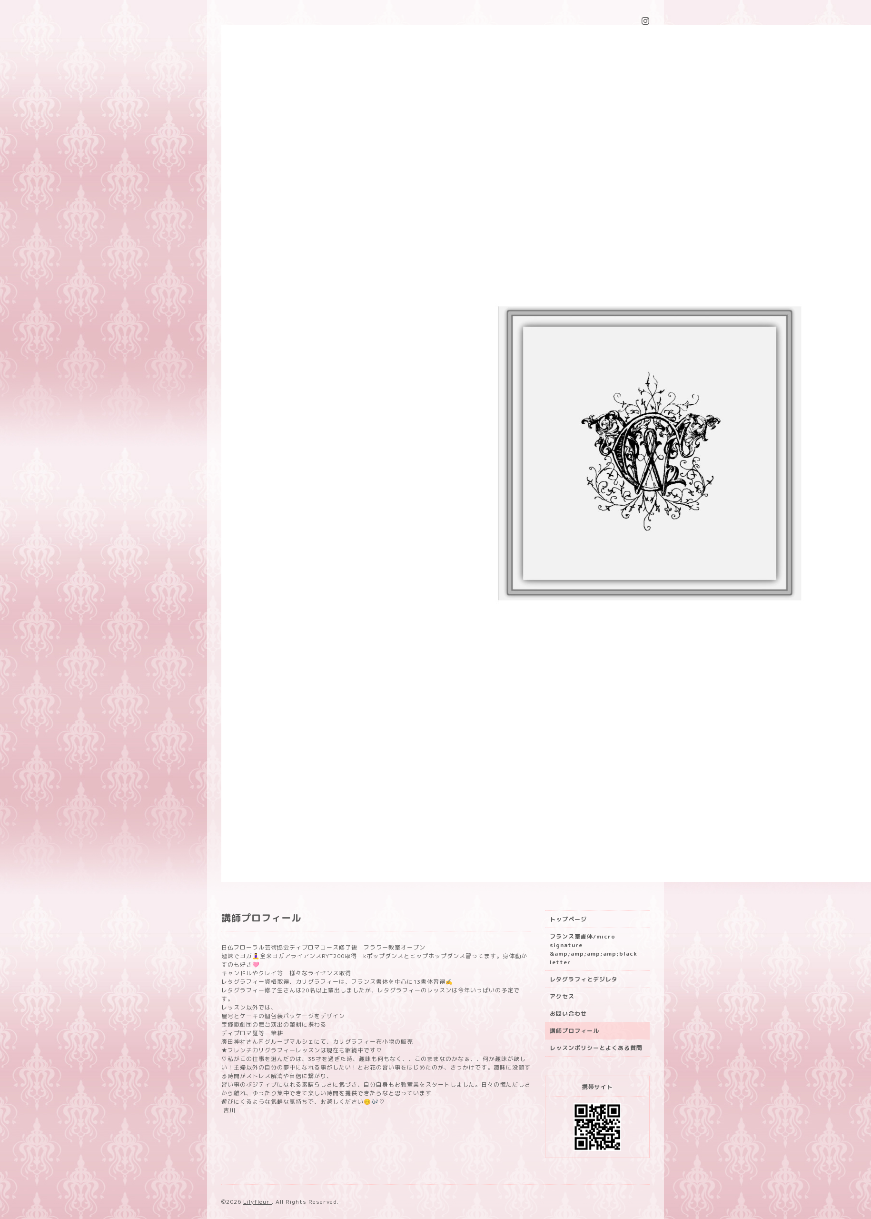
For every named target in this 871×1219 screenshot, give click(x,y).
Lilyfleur (257, 1202)
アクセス (562, 996)
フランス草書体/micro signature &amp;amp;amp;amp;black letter (593, 949)
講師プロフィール (574, 1031)
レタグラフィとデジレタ (584, 979)
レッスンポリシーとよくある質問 (596, 1048)
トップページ (568, 919)
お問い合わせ (568, 1013)
